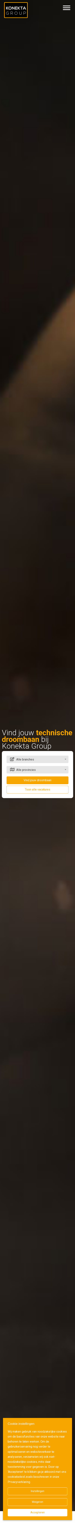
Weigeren (37, 1502)
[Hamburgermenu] (66, 8)
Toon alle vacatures (37, 789)
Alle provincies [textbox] (26, 770)
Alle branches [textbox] (25, 759)
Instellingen (37, 1491)
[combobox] (37, 759)
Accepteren (37, 1512)
